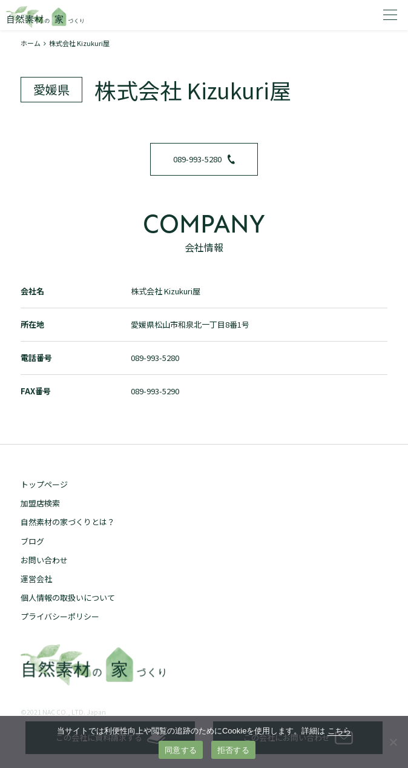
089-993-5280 (204, 159)
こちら (339, 730)
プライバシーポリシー (60, 616)
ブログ (32, 541)
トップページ (44, 484)
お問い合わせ (44, 560)
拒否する (233, 750)
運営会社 (36, 578)
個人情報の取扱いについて (68, 597)
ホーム (31, 43)
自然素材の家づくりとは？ (68, 522)
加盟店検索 (40, 503)
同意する (181, 750)
